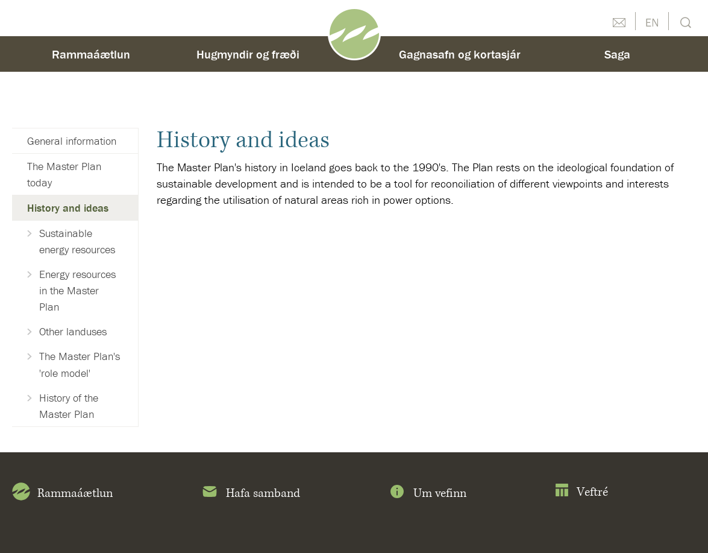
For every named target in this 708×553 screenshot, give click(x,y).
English (652, 21)
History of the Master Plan (68, 406)
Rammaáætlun (91, 54)
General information (71, 141)
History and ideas (67, 208)
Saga (617, 54)
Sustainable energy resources (77, 241)
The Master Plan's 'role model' (79, 364)
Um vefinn (427, 493)
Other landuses (73, 331)
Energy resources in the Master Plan (77, 290)
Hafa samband (250, 493)
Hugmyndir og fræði (247, 54)
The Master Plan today (64, 174)
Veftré (581, 492)
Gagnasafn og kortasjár (460, 54)
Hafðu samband (619, 21)
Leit (684, 21)
